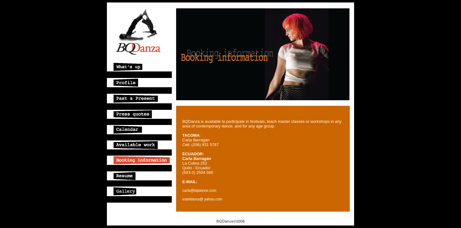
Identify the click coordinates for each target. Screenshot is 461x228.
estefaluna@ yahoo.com (202, 199)
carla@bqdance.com (199, 190)
